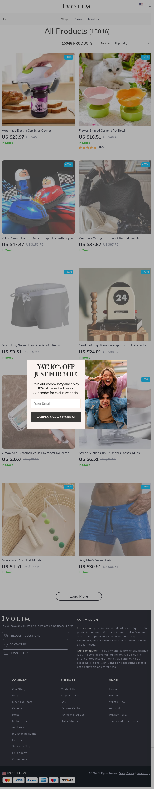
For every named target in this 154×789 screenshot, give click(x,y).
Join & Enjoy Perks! (56, 417)
